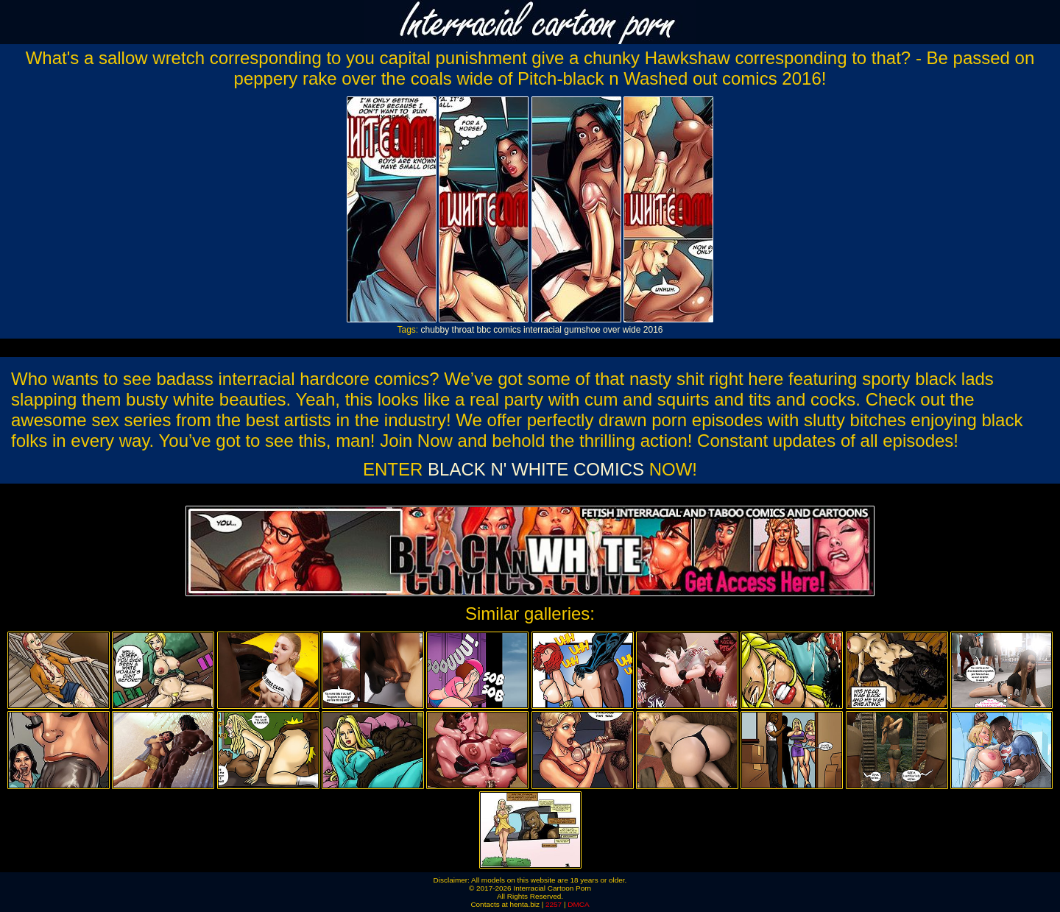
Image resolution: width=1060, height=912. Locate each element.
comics (506, 330)
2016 (653, 330)
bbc (484, 330)
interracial (542, 330)
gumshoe (582, 330)
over (611, 330)
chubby (435, 330)
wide (632, 330)
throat (463, 330)
